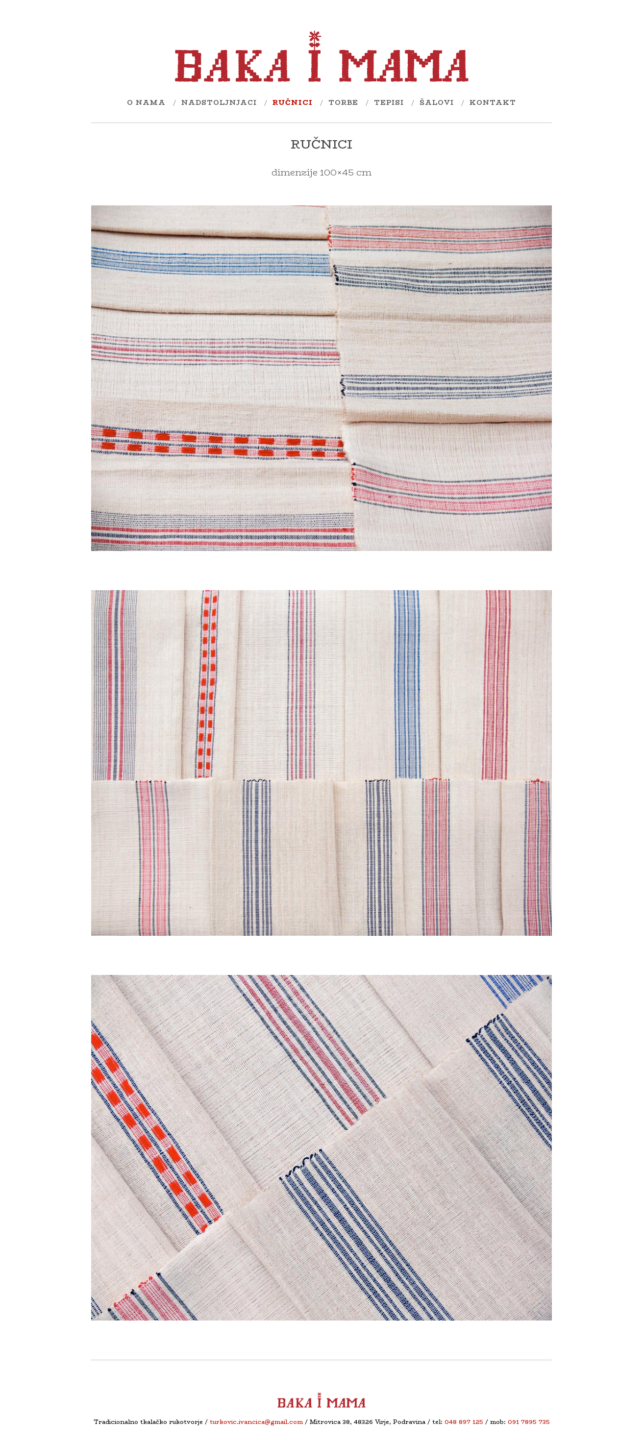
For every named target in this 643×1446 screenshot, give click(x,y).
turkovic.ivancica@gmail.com (256, 1421)
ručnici (292, 102)
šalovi (437, 102)
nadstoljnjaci (219, 102)
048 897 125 (464, 1421)
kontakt (493, 102)
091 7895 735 (529, 1421)
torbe (343, 102)
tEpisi (389, 102)
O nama (146, 102)
